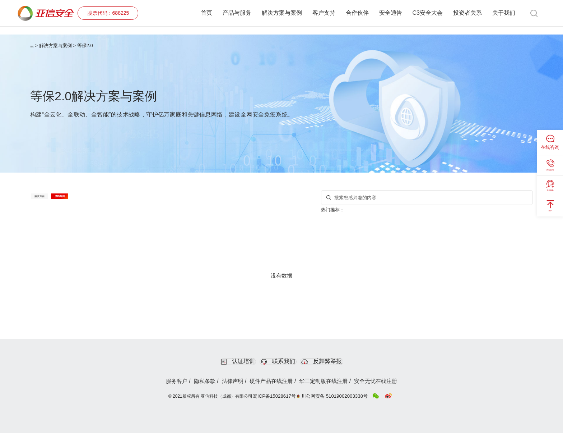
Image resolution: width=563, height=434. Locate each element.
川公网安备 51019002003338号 (335, 397)
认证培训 (220, 362)
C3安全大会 (428, 13)
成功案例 (104, 199)
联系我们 (279, 362)
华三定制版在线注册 (334, 383)
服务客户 (156, 383)
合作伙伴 (357, 13)
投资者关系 (467, 13)
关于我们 (503, 13)
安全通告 (390, 13)
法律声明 (226, 383)
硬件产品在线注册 (273, 383)
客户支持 (323, 13)
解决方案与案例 (282, 13)
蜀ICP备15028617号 (279, 397)
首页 (206, 13)
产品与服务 (237, 13)
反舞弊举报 (341, 362)
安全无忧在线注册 (395, 383)
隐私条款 (191, 383)
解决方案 (54, 199)
